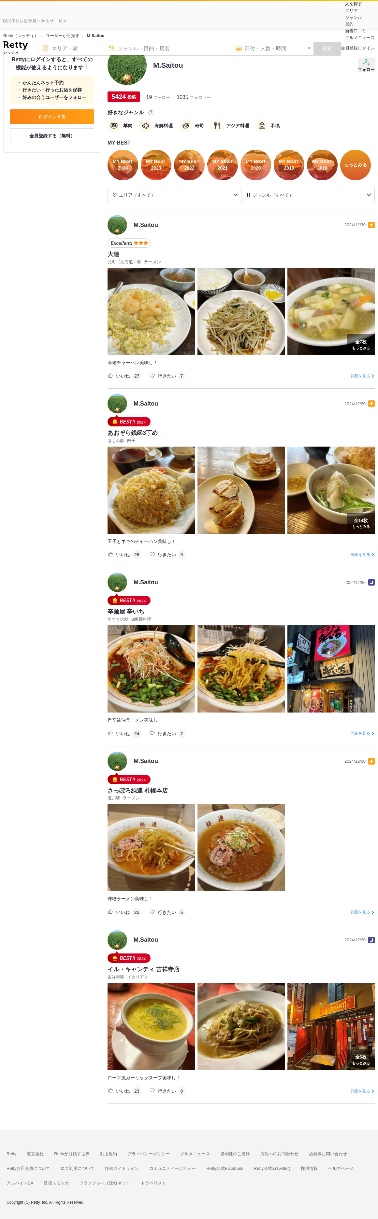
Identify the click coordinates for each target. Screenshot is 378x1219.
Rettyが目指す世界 (71, 1153)
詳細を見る (360, 376)
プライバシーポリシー (148, 1153)
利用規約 (108, 1153)
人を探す (353, 4)
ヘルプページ (341, 1168)
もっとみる (361, 344)
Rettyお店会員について (28, 1168)
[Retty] (15, 46)
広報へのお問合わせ (279, 1153)
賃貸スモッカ (56, 1183)
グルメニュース (360, 37)
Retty (11, 1153)
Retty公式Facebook (224, 1168)
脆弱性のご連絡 (235, 1153)
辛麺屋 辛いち (126, 611)
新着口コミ (355, 30)
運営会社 (35, 1153)
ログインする (52, 116)
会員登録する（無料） (52, 135)
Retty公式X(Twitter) (272, 1168)
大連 (113, 254)
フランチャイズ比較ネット (105, 1183)
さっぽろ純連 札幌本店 (138, 790)
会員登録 (349, 48)
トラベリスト (153, 1183)
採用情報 (309, 1168)
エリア (351, 10)
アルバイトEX (20, 1183)
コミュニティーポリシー (172, 1168)
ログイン (366, 48)
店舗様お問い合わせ (328, 1153)
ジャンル (353, 17)
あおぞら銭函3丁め (133, 433)
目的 (349, 23)
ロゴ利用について (77, 1168)
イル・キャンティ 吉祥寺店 (144, 969)
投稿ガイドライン (122, 1168)
